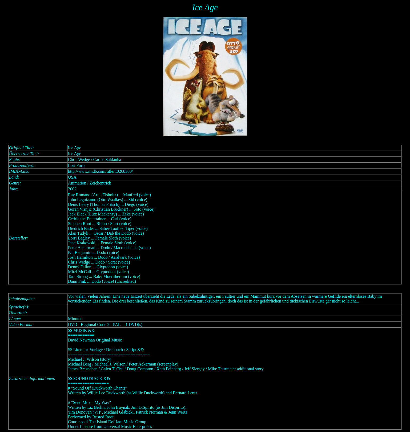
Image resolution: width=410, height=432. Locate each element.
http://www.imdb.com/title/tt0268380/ (100, 171)
